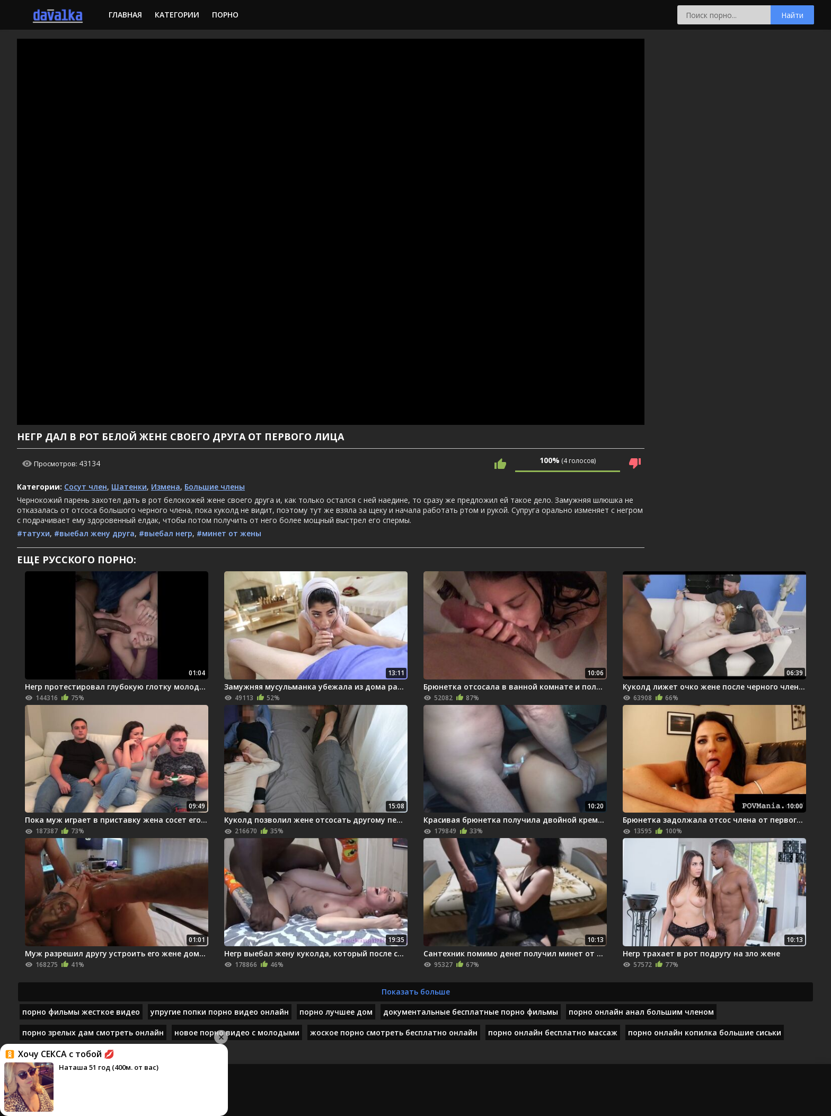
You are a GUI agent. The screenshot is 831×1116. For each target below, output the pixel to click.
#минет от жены (229, 533)
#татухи (33, 533)
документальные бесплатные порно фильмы (470, 1012)
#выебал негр (165, 533)
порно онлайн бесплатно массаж (552, 1032)
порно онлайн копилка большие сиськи (704, 1032)
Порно (225, 15)
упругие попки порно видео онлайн (220, 1012)
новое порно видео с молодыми (236, 1032)
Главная (125, 15)
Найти (792, 15)
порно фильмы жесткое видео (81, 1012)
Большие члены (214, 487)
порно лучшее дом (336, 1012)
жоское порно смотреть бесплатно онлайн (394, 1032)
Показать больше (416, 992)
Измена (165, 487)
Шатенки (129, 487)
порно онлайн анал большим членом (641, 1012)
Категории (177, 15)
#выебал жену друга (94, 533)
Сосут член (85, 487)
